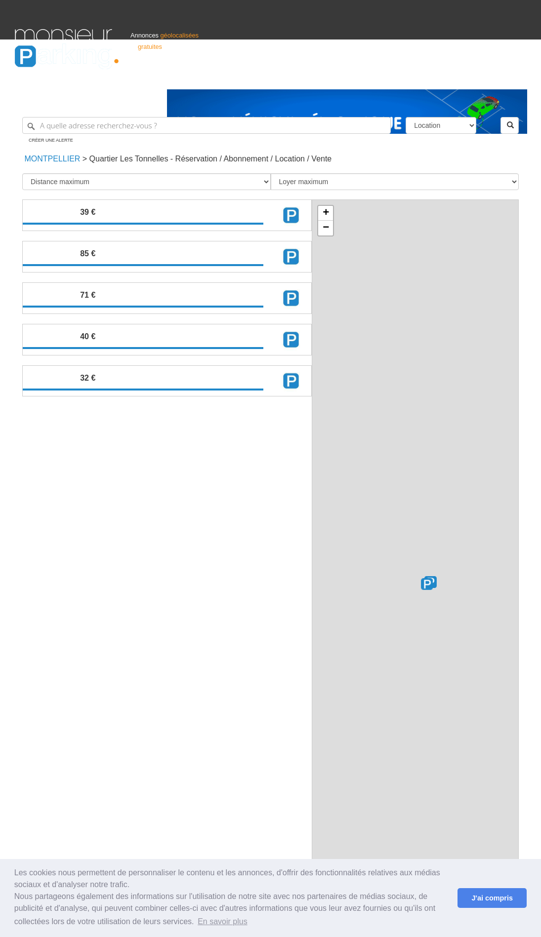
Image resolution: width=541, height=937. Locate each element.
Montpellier (51, 159)
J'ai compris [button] (491, 898)
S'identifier (403, 77)
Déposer (435, 77)
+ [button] (326, 213)
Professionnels (363, 77)
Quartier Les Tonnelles (128, 159)
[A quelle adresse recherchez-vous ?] (206, 125)
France (462, 77)
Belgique (489, 77)
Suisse (516, 77)
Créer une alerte (51, 140)
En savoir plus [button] (223, 921)
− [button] (326, 228)
